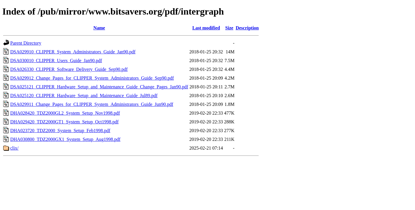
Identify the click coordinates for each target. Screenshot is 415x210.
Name (99, 27)
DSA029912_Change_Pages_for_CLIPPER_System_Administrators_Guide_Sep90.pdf (92, 78)
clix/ (14, 148)
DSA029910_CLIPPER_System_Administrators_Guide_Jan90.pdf (73, 51)
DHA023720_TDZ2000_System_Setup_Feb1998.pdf (60, 130)
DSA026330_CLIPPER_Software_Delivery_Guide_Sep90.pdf (69, 69)
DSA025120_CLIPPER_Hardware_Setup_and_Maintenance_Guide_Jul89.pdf (83, 95)
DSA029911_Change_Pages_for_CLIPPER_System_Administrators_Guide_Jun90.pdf (91, 104)
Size (229, 27)
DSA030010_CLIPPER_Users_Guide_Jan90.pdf (56, 60)
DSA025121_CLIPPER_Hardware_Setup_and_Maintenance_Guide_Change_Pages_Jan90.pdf (99, 86)
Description (247, 27)
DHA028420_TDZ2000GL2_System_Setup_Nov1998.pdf (65, 113)
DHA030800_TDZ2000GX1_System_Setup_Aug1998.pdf (65, 139)
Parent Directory (25, 43)
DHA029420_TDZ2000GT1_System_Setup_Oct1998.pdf (64, 121)
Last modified (206, 27)
